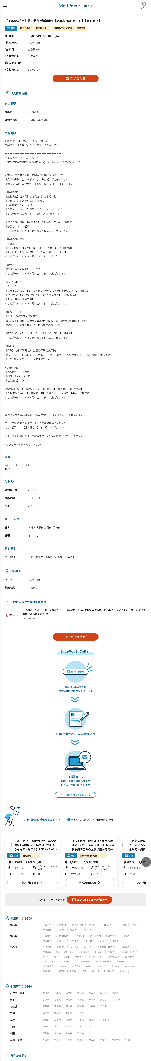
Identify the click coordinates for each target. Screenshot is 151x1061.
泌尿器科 (98, 951)
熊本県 (80, 1039)
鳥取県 (46, 1026)
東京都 (103, 999)
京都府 (57, 1019)
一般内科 (47, 924)
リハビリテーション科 (87, 961)
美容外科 (47, 971)
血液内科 (108, 924)
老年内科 (88, 946)
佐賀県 (57, 1039)
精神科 (64, 966)
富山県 (57, 1006)
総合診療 (47, 951)
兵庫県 (80, 1019)
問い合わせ (75, 78)
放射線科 (121, 961)
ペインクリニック (95, 956)
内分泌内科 (136, 924)
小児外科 (126, 935)
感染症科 (60, 929)
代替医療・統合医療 (66, 971)
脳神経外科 (111, 935)
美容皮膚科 (130, 966)
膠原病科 (74, 929)
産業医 (89, 966)
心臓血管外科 (62, 935)
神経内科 (121, 924)
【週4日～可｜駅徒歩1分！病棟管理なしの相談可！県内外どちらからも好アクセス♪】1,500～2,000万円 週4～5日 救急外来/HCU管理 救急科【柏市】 (35, 849)
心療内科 (76, 966)
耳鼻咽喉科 (84, 951)
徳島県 (46, 1033)
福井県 (80, 1006)
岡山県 (69, 1026)
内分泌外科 (75, 940)
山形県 (103, 992)
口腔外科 (103, 940)
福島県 (115, 992)
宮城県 (80, 992)
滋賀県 (46, 1019)
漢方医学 (115, 966)
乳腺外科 (90, 940)
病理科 (84, 971)
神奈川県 (116, 999)
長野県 (103, 1006)
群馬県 (69, 999)
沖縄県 (128, 1039)
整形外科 (47, 940)
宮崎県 (103, 1039)
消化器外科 (95, 935)
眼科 (56, 956)
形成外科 (60, 940)
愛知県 (69, 1012)
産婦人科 (123, 951)
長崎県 (69, 1039)
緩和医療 (107, 961)
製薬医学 (101, 966)
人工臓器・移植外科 (107, 946)
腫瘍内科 (88, 929)
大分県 (92, 1039)
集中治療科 (130, 956)
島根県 (57, 1026)
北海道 (46, 992)
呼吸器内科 (77, 924)
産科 (135, 951)
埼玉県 (80, 999)
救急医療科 (114, 956)
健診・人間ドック (65, 951)
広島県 (80, 1026)
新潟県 (46, 1006)
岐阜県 (46, 1012)
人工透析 (74, 946)
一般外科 (47, 935)
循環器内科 (61, 924)
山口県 (92, 1026)
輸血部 (95, 971)
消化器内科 (93, 924)
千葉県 (92, 999)
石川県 (69, 1006)
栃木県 (57, 999)
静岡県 (57, 1012)
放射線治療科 (49, 966)
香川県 (57, 1033)
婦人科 (46, 956)
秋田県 (92, 992)
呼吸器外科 (79, 935)
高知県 (80, 1033)
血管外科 (117, 940)
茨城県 (46, 999)
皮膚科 (67, 956)
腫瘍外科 (126, 946)
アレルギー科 (49, 961)
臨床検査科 (109, 971)
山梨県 (92, 1006)
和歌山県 (104, 1019)
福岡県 (46, 1039)
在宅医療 (47, 946)
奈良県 (92, 1019)
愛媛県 (69, 1033)
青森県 (57, 992)
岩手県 (69, 992)
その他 (122, 971)
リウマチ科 (66, 961)
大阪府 (69, 1019)
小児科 (111, 951)
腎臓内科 (60, 946)
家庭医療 (47, 929)
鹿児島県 (116, 1039)
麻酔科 (78, 956)
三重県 (80, 1012)
